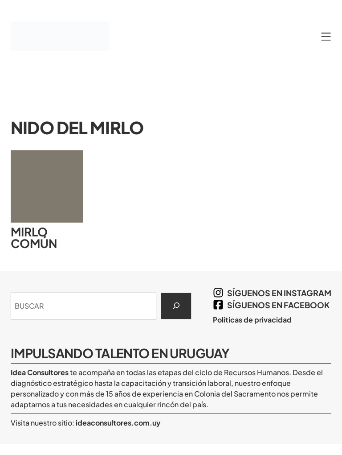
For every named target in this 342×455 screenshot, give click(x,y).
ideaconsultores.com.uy (117, 422)
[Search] (176, 306)
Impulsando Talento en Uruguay (120, 353)
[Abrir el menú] (326, 36)
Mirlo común (34, 237)
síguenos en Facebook (278, 305)
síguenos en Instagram (279, 293)
